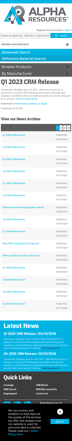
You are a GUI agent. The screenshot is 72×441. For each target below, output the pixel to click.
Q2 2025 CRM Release (14, 171)
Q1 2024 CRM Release (14, 267)
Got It (60, 421)
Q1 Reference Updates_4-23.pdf (30, 103)
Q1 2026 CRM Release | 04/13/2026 (30, 334)
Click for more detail (26, 98)
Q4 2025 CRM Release (14, 147)
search (61, 35)
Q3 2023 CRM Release (14, 291)
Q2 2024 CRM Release (14, 231)
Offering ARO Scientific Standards (21, 255)
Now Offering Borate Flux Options (21, 243)
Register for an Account (49, 30)
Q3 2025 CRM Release (14, 159)
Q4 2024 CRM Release (14, 195)
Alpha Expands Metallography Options (23, 207)
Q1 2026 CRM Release (14, 134)
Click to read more (51, 348)
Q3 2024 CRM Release (14, 219)
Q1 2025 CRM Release (14, 183)
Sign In (68, 30)
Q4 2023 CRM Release (14, 279)
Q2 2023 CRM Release (14, 303)
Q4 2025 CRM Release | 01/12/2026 (30, 354)
